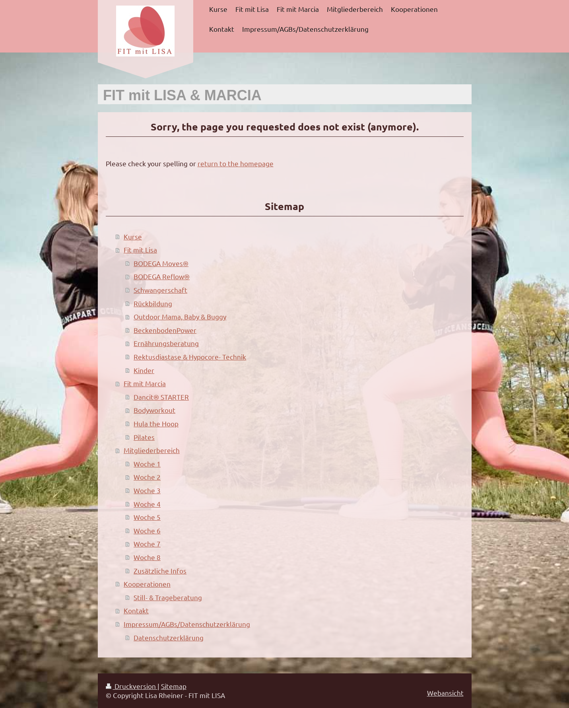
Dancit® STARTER (161, 397)
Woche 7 (147, 543)
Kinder (144, 370)
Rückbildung (153, 303)
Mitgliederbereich (152, 450)
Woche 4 (147, 504)
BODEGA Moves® (161, 263)
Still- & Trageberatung (168, 597)
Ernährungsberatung (166, 343)
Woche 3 (147, 490)
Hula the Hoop (156, 423)
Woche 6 (147, 530)
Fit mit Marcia (145, 383)
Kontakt (136, 610)
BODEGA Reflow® (162, 276)
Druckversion (131, 686)
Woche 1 (147, 463)
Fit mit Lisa (140, 249)
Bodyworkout (154, 410)
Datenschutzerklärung (169, 637)
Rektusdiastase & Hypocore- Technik (190, 356)
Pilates (144, 437)
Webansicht (445, 693)
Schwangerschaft (160, 290)
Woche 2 (147, 477)
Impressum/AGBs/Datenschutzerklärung (187, 624)
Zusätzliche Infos (160, 570)
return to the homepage (236, 163)
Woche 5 (147, 517)
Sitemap (173, 686)
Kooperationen (147, 584)
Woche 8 (147, 557)
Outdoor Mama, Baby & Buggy (180, 316)
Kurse (133, 236)
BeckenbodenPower (165, 330)
